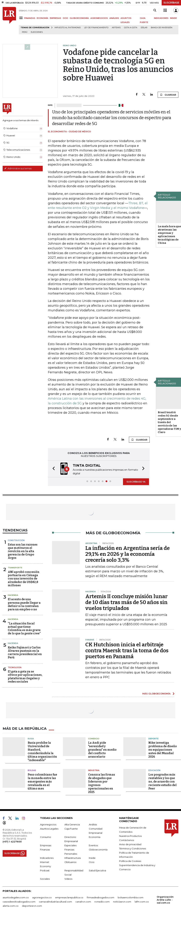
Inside (92, 858)
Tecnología (14, 667)
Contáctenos (126, 840)
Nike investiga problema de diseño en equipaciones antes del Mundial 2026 (162, 749)
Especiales (70, 845)
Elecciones (37, 32)
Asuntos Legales (49, 828)
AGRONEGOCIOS (99, 18)
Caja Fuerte (71, 828)
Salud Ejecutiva (97, 870)
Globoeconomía (98, 849)
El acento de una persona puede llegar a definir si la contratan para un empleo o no (24, 604)
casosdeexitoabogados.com (19, 901)
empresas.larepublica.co (69, 897)
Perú (24, 32)
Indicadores (46, 858)
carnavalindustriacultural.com (55, 901)
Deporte (153, 738)
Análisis (93, 824)
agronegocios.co (42, 897)
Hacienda (13, 595)
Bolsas (32, 770)
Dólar (144, 27)
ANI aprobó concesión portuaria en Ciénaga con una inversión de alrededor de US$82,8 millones (23, 578)
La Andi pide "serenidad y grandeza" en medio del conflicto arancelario (102, 749)
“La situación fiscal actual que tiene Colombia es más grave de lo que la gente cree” (24, 628)
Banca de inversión (161, 27)
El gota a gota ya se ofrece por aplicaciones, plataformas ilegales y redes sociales (25, 676)
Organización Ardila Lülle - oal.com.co (165, 899)
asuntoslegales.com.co (16, 897)
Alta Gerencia (72, 824)
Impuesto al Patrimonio (68, 27)
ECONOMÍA (42, 18)
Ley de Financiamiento (96, 27)
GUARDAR (168, 94)
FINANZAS (29, 18)
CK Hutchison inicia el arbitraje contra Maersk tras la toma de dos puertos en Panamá (126, 650)
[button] (52, 469)
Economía (94, 837)
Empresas (45, 845)
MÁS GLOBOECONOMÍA (156, 693)
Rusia (31, 738)
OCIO (65, 18)
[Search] (154, 10)
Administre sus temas (18, 168)
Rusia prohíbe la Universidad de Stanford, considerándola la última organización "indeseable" (42, 751)
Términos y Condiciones (132, 848)
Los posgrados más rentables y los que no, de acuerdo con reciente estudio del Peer (162, 781)
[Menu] (21, 17)
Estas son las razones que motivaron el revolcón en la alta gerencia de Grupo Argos (22, 551)
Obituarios (70, 862)
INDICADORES (161, 18)
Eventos (93, 845)
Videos (68, 878)
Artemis (116, 27)
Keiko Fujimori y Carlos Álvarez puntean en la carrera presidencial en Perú (25, 652)
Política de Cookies (130, 861)
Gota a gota (130, 27)
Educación (154, 770)
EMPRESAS (55, 18)
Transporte (15, 567)
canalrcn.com (83, 901)
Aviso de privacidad (130, 844)
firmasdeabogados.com (100, 897)
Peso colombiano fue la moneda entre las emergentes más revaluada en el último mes (42, 781)
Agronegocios (48, 824)
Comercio (93, 738)
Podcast (44, 870)
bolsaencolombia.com (130, 897)
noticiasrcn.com (122, 901)
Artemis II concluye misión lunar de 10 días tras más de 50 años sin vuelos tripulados (126, 602)
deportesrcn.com (32, 905)
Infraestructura (72, 858)
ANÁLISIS (114, 18)
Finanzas (45, 849)
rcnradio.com (102, 901)
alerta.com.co (10, 905)
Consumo (45, 837)
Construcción (16, 540)
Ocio (91, 862)
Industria (93, 770)
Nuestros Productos (130, 836)
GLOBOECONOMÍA (79, 18)
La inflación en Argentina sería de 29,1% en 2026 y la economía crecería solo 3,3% (127, 554)
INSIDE (173, 18)
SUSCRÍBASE (171, 2)
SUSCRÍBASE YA (135, 481)
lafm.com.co (142, 901)
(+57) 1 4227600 (12, 841)
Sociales (45, 878)
